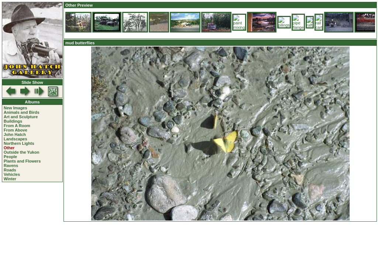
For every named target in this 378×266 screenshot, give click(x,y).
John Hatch (15, 134)
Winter (10, 179)
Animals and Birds (21, 112)
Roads (10, 170)
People (10, 156)
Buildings (13, 121)
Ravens (11, 165)
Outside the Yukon (21, 152)
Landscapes (15, 139)
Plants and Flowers (22, 161)
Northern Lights (19, 143)
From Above (15, 130)
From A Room (17, 125)
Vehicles (12, 174)
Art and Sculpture (21, 117)
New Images (15, 108)
